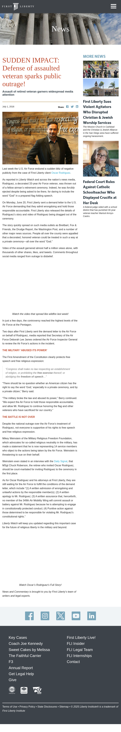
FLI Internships (79, 656)
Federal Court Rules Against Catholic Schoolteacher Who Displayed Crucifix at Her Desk (100, 192)
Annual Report (21, 668)
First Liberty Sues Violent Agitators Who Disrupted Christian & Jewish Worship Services (98, 112)
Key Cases (18, 637)
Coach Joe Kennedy (26, 643)
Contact (73, 662)
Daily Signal (60, 461)
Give (12, 680)
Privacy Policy (27, 706)
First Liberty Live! (81, 637)
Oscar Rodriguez (60, 172)
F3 (11, 662)
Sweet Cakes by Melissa (29, 650)
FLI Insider (76, 643)
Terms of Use (9, 706)
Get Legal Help (21, 674)
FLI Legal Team (80, 650)
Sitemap (64, 706)
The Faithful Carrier (25, 656)
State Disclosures (47, 706)
